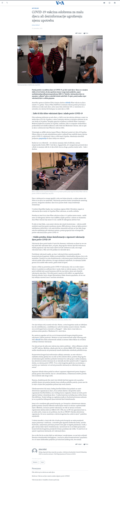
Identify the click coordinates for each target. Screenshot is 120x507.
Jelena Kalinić (36, 25)
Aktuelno (35, 8)
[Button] (78, 33)
